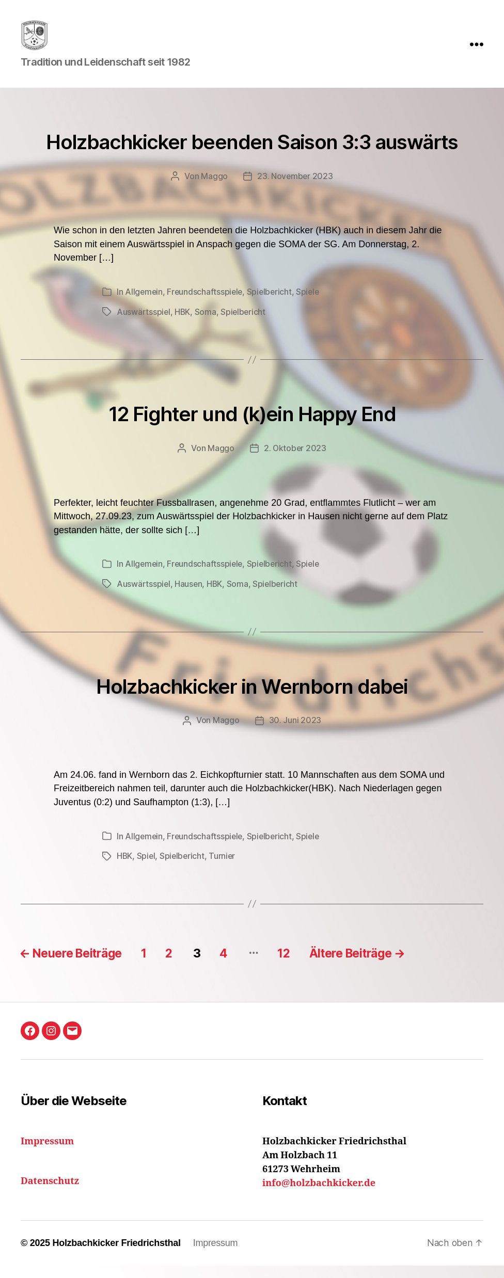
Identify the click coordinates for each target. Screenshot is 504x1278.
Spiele (311, 306)
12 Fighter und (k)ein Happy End (252, 427)
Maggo (213, 191)
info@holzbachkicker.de (318, 1196)
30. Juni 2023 (295, 733)
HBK (183, 326)
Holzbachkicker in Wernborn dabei (252, 699)
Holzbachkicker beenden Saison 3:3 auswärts (252, 156)
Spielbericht (272, 306)
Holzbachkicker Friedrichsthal (116, 1255)
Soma (206, 326)
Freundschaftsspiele (206, 306)
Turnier (224, 869)
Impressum (215, 1255)
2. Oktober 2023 (295, 462)
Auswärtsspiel (144, 326)
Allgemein (144, 306)
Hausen (189, 598)
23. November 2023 (295, 191)
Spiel (146, 869)
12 (303, 965)
